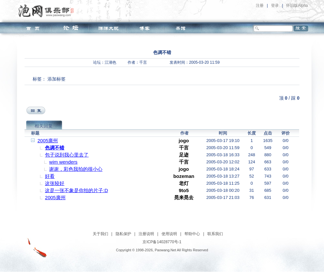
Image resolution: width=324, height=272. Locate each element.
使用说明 (169, 234)
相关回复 (44, 125)
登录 (275, 5)
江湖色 (110, 62)
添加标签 (56, 79)
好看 (50, 176)
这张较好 (54, 183)
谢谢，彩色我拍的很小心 (75, 169)
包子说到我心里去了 (67, 155)
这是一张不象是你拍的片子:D (76, 190)
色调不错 (54, 147)
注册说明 (146, 234)
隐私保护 (123, 234)
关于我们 (100, 234)
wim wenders (63, 162)
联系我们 (215, 234)
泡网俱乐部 (48, 10)
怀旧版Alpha (297, 5)
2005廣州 (47, 140)
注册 (260, 5)
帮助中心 (192, 234)
